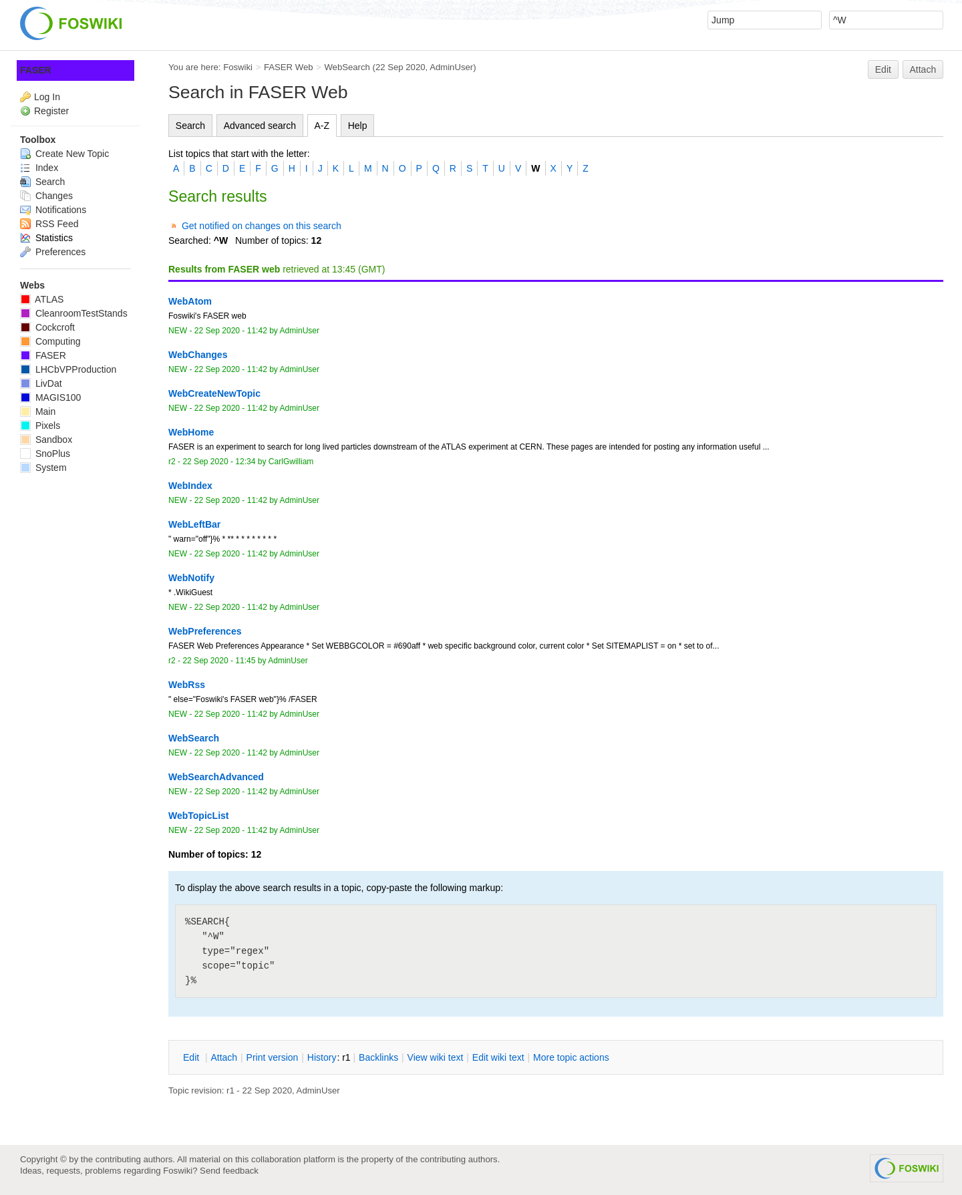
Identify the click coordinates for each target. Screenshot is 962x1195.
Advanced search (260, 125)
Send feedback (229, 1171)
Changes (46, 195)
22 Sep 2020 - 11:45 (218, 660)
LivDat (41, 383)
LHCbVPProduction (68, 369)
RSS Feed (49, 223)
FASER (35, 70)
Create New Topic (64, 153)
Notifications (53, 209)
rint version (273, 1057)
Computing (50, 341)
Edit (883, 69)
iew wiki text (436, 1057)
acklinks (378, 1057)
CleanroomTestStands (74, 313)
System (43, 467)
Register (51, 111)
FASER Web (288, 67)
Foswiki (238, 67)
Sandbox (46, 439)
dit (192, 1057)
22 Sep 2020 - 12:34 (218, 461)
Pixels (40, 425)
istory (322, 1057)
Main (37, 411)
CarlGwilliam (291, 461)
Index (39, 167)
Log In (47, 97)
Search (190, 125)
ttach (223, 1057)
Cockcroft (47, 327)
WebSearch (347, 67)
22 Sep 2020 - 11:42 (230, 330)
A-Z (322, 125)
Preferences (53, 251)
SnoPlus (45, 453)
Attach (923, 69)
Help (357, 125)
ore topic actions (571, 1057)
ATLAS (41, 299)
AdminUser (451, 67)
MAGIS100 (50, 397)
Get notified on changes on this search (261, 225)
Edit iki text (498, 1057)
